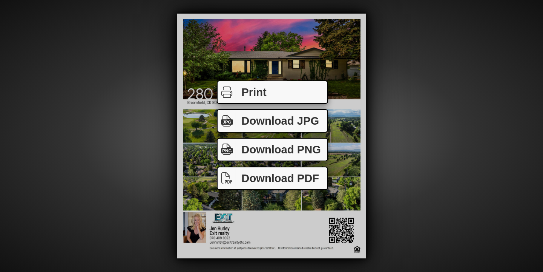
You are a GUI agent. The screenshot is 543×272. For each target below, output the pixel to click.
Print (242, 92)
